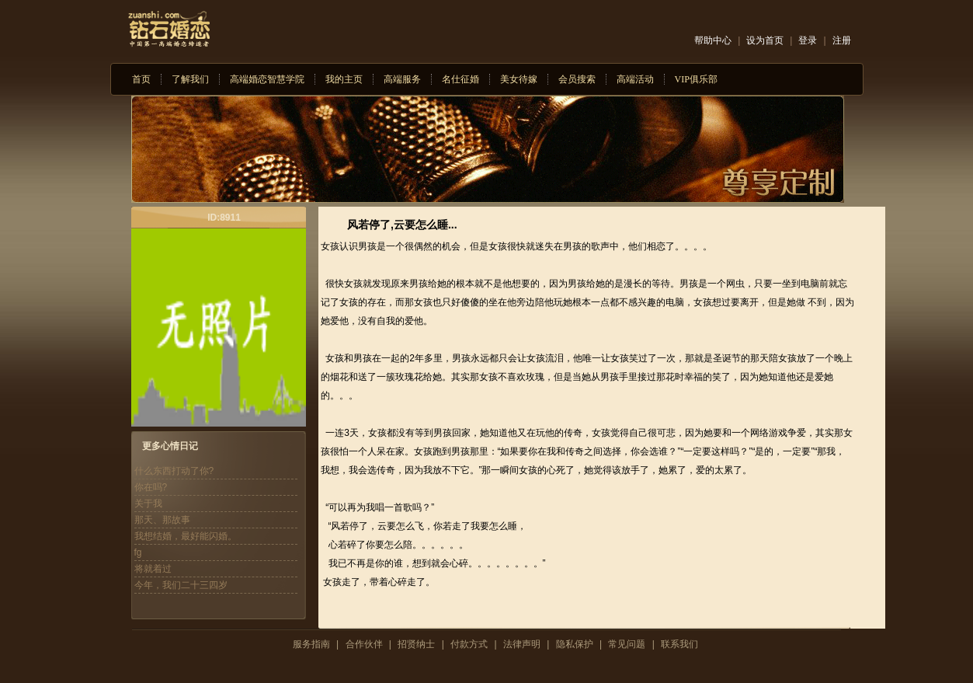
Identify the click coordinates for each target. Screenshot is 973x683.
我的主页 (344, 79)
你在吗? (151, 487)
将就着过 (153, 568)
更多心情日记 (170, 446)
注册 (841, 40)
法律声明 (521, 644)
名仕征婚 (460, 79)
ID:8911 (224, 217)
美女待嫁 (518, 79)
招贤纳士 (416, 644)
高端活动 (635, 79)
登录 (807, 40)
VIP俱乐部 (696, 79)
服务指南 (311, 644)
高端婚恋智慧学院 (267, 79)
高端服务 (402, 79)
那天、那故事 (162, 519)
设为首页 (765, 40)
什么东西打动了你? (174, 470)
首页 (141, 79)
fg (138, 552)
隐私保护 (574, 644)
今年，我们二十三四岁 (181, 585)
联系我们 (679, 644)
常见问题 (626, 644)
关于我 (148, 503)
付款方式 (469, 644)
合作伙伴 (364, 644)
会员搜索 (577, 79)
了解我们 (190, 79)
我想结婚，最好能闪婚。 (185, 536)
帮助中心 (712, 40)
